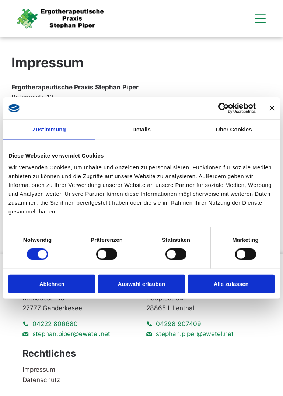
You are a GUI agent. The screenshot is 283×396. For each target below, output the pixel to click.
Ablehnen (51, 284)
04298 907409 (178, 324)
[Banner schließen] (272, 108)
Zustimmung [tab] (49, 129)
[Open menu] (260, 18)
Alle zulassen (231, 284)
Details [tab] (141, 129)
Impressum (38, 369)
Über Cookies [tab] (234, 129)
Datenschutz (41, 379)
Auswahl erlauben (141, 284)
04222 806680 (55, 324)
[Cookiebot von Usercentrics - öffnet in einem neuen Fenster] (223, 108)
